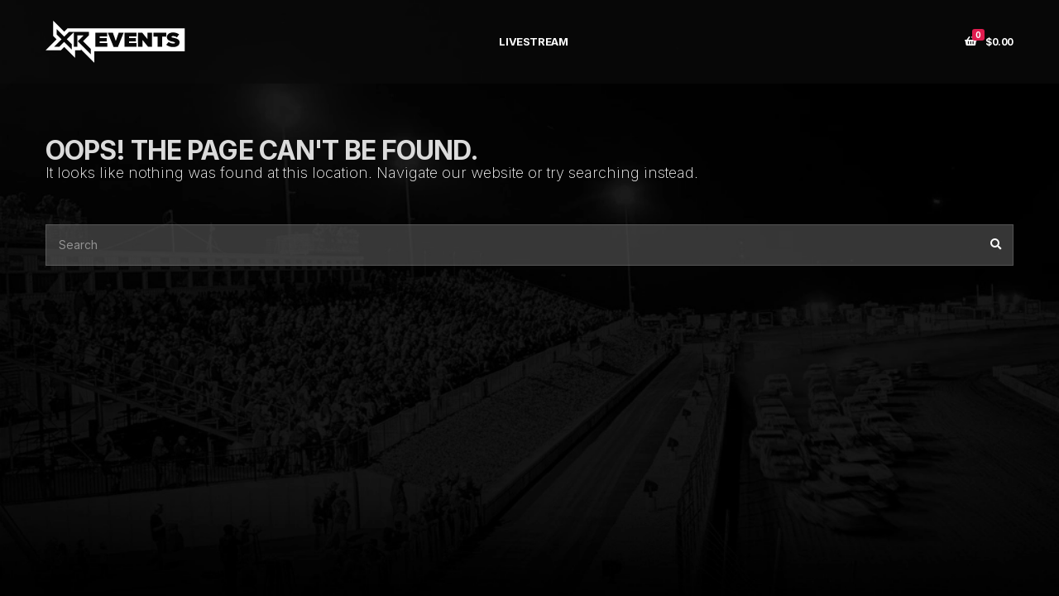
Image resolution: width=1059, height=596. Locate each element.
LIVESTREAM (533, 41)
